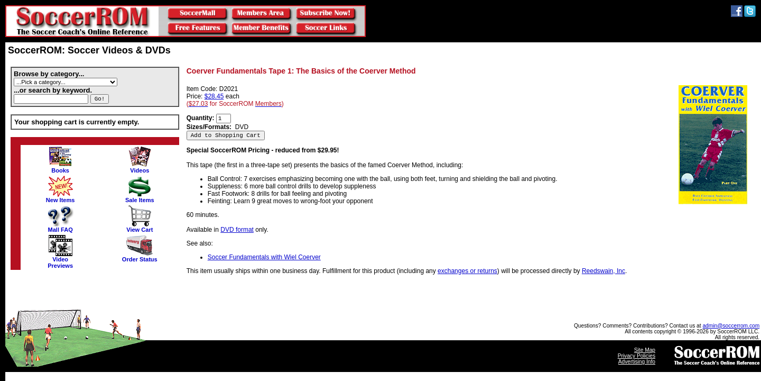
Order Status (139, 256)
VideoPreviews (60, 260)
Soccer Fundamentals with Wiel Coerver (264, 257)
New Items (60, 197)
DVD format (237, 229)
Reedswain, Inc (603, 271)
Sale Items (139, 197)
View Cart (139, 227)
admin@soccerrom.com (730, 326)
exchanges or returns (467, 271)
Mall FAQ (60, 227)
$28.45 (214, 96)
